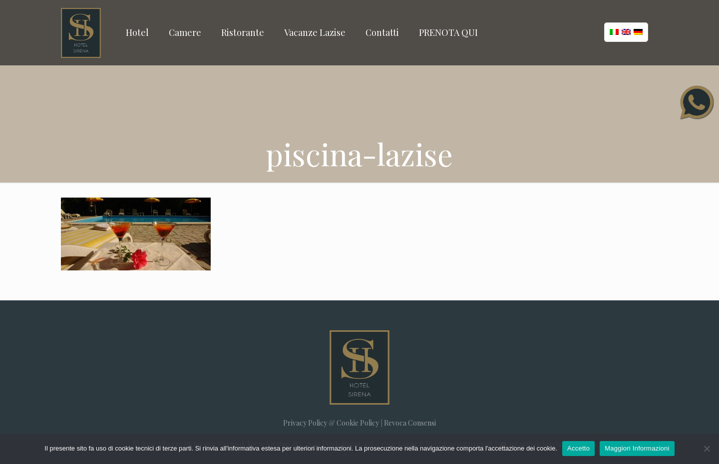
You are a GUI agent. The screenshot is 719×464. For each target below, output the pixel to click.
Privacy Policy (305, 423)
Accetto (578, 448)
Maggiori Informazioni (637, 448)
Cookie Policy (358, 423)
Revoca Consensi (410, 423)
